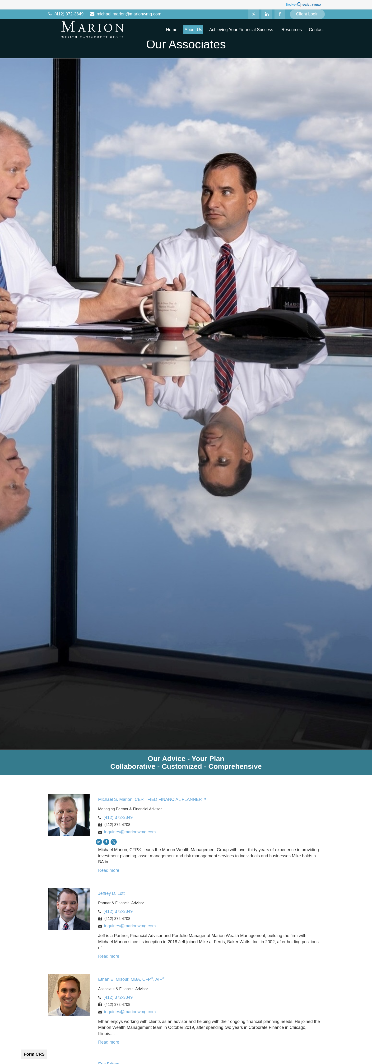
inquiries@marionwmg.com (130, 832)
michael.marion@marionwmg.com (125, 14)
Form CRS (34, 1054)
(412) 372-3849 (65, 14)
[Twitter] (253, 14)
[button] (172, 29)
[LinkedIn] (266, 14)
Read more (108, 870)
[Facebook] (279, 14)
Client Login (307, 14)
